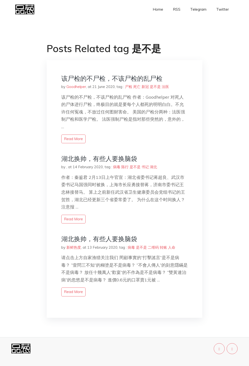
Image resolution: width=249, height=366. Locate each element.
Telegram (198, 9)
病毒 (116, 167)
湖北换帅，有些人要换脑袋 (99, 159)
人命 (171, 247)
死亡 (137, 86)
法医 (165, 86)
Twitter (222, 9)
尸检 (128, 86)
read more (73, 138)
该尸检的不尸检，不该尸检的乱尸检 (111, 78)
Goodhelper (76, 86)
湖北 (153, 167)
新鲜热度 (73, 247)
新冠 (145, 86)
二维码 (153, 247)
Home (158, 9)
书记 (145, 167)
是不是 (155, 86)
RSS (176, 9)
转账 (163, 247)
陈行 (125, 167)
